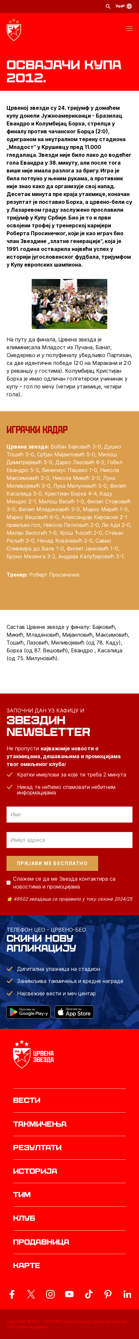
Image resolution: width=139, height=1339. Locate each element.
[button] (129, 29)
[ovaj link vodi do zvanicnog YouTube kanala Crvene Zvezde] (69, 1294)
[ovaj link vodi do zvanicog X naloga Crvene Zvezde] (31, 1294)
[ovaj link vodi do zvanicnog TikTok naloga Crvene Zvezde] (88, 1294)
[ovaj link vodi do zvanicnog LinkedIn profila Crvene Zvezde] (127, 1294)
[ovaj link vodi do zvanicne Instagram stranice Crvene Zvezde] (50, 1294)
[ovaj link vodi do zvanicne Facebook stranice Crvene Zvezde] (12, 1294)
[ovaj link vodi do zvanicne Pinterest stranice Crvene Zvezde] (108, 1294)
